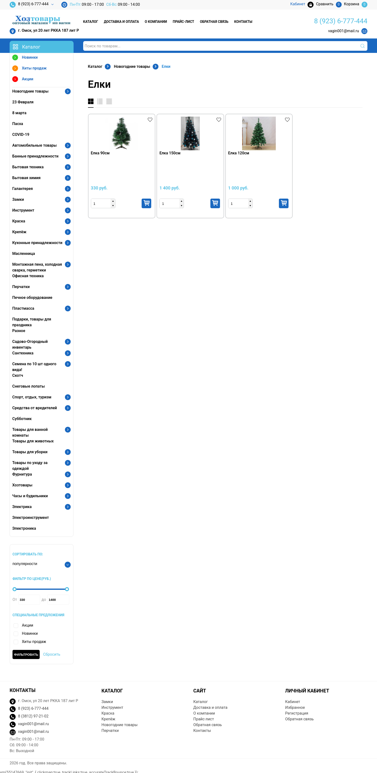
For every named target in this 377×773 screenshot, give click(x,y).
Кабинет (292, 701)
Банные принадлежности (35, 156)
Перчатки (21, 286)
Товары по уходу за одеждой (30, 465)
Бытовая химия (26, 178)
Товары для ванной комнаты (30, 432)
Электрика (22, 506)
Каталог (90, 22)
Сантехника (22, 353)
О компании (156, 22)
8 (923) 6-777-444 (29, 5)
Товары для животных (33, 441)
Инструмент (23, 210)
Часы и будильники (30, 496)
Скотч (17, 375)
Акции (22, 79)
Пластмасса (23, 308)
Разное (18, 330)
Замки (18, 199)
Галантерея (22, 188)
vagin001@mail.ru (343, 31)
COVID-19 (20, 134)
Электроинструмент (30, 517)
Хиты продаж (29, 68)
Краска (18, 221)
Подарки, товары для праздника (31, 322)
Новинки (25, 58)
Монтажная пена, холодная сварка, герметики (37, 267)
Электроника (24, 528)
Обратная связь (214, 22)
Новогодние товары (30, 91)
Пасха (17, 123)
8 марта (19, 113)
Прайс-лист (183, 22)
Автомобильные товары (34, 145)
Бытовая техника (28, 167)
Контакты (243, 22)
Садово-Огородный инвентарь (30, 344)
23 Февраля (22, 102)
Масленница (23, 253)
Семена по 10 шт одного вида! (34, 367)
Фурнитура (22, 474)
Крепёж (19, 232)
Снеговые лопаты (28, 386)
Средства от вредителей (34, 408)
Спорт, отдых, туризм (31, 397)
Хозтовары (22, 485)
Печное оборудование (32, 297)
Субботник (22, 418)
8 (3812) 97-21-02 (33, 716)
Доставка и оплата (121, 22)
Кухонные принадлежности (37, 242)
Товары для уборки (29, 452)
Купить (146, 203)
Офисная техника (28, 276)
